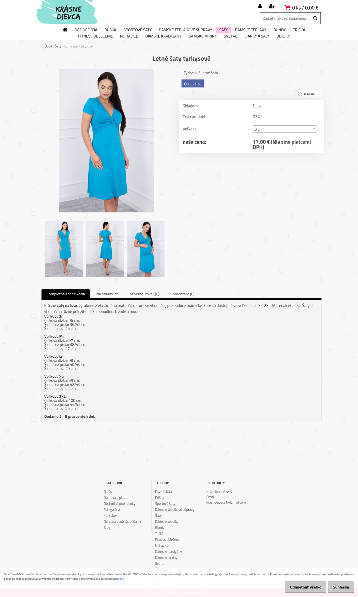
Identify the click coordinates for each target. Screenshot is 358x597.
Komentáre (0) (182, 294)
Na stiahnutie (107, 294)
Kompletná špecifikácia (65, 294)
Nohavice (129, 36)
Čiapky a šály (256, 36)
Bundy (279, 30)
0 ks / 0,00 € (305, 7)
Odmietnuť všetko (301, 587)
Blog (107, 527)
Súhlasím (340, 587)
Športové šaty (138, 30)
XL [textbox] (257, 129)
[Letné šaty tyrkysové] (106, 71)
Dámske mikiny (202, 36)
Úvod (48, 46)
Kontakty (110, 515)
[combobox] (285, 129)
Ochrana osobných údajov (122, 521)
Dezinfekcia (86, 30)
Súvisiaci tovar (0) (144, 294)
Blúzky (283, 36)
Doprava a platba (116, 497)
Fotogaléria (112, 509)
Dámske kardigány (163, 36)
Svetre (231, 36)
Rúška (110, 30)
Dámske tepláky (250, 30)
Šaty (223, 30)
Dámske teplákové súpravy (185, 30)
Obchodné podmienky (119, 503)
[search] (315, 18)
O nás (108, 491)
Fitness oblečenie (95, 36)
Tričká (299, 30)
